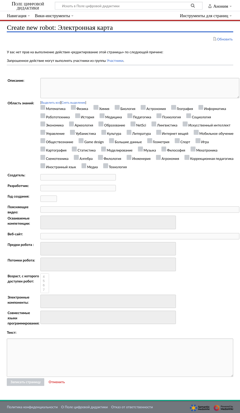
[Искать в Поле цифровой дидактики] (128, 5)
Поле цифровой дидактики (28, 6)
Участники (115, 60)
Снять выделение (73, 102)
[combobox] (108, 222)
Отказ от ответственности (132, 407)
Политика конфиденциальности (32, 407)
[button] (56, 382)
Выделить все (50, 102)
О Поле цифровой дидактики (84, 407)
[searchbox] (45, 222)
